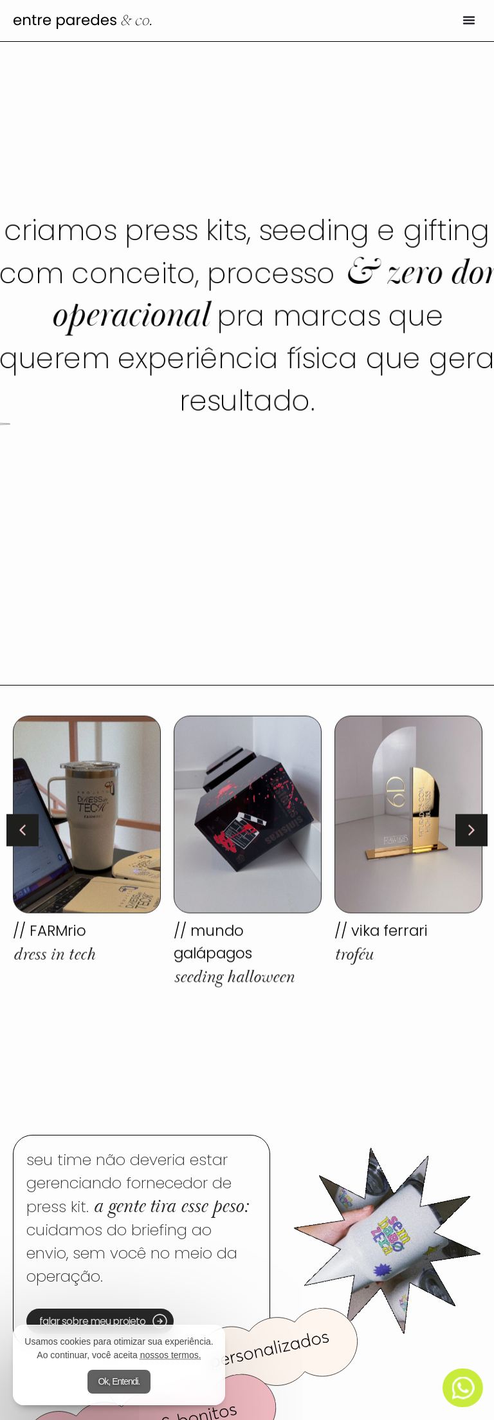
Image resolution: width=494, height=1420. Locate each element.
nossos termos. (170, 1355)
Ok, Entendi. (119, 1381)
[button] (22, 829)
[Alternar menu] (468, 20)
